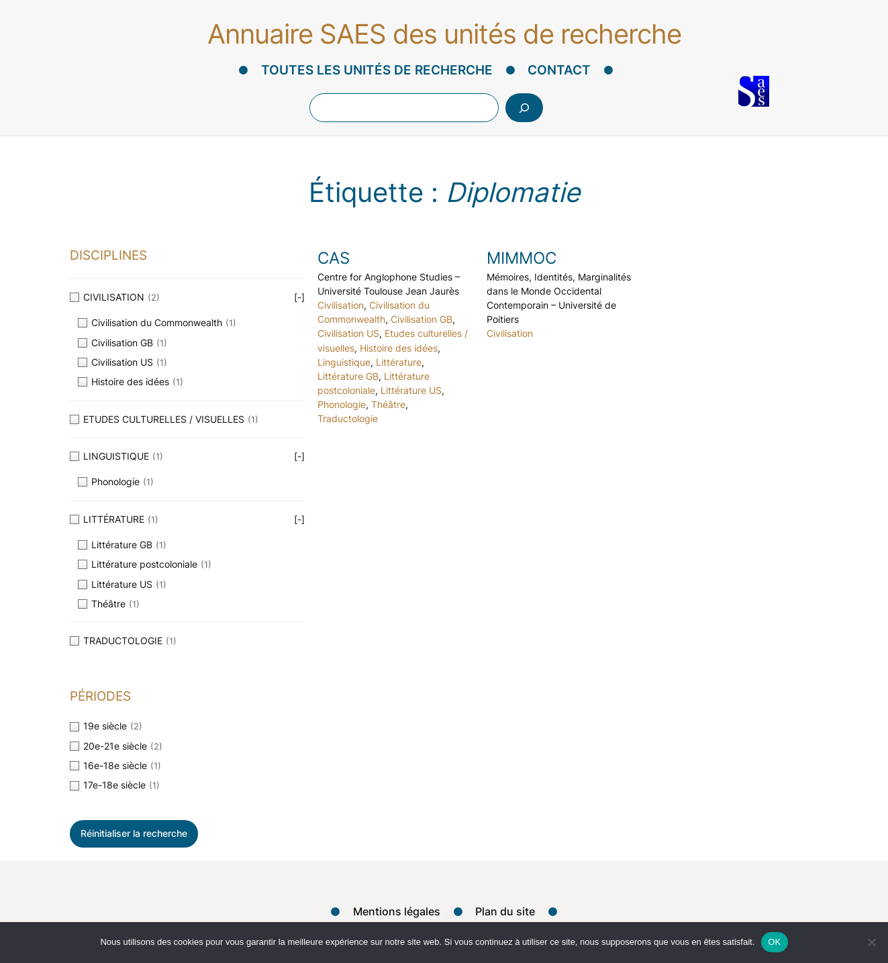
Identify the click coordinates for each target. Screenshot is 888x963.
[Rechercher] (524, 107)
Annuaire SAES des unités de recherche (444, 33)
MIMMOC (521, 258)
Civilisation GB (421, 319)
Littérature (399, 362)
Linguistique (344, 362)
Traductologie (347, 418)
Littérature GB (348, 376)
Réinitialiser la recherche (134, 833)
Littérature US (411, 390)
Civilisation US (348, 333)
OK (774, 942)
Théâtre (388, 404)
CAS (333, 258)
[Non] (871, 942)
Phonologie (341, 404)
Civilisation (340, 305)
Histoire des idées (399, 348)
